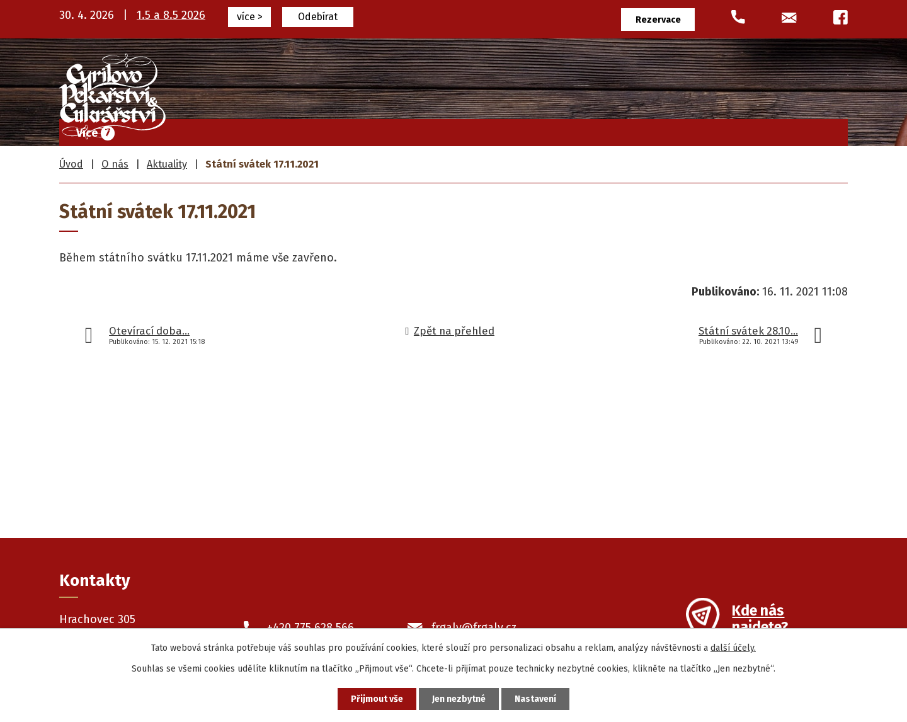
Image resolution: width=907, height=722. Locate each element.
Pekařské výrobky (577, 130)
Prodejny (675, 130)
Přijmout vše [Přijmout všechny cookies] (377, 699)
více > (250, 17)
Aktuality (167, 164)
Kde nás (760, 620)
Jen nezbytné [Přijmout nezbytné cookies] (459, 699)
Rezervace (658, 19)
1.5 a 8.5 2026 (171, 15)
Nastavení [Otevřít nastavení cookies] (535, 699)
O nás (741, 130)
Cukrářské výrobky (455, 130)
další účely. (733, 648)
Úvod (303, 130)
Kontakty (809, 130)
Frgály (362, 130)
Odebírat (318, 17)
